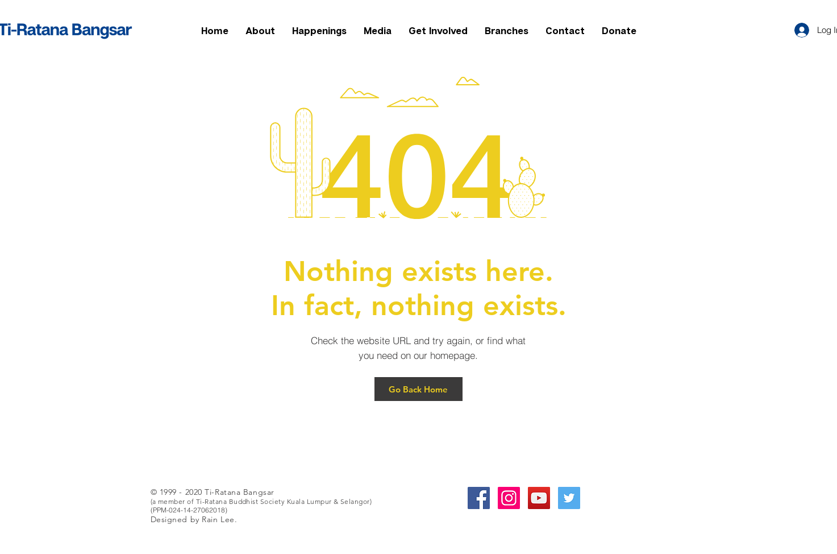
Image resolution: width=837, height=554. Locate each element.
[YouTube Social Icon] (539, 498)
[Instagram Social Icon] (509, 498)
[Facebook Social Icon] (479, 498)
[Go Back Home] (418, 389)
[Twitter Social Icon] (569, 498)
